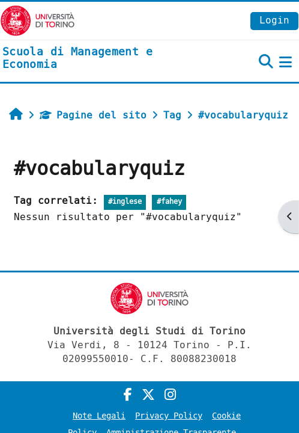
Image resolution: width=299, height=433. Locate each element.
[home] (99, 59)
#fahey (169, 202)
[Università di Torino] (37, 20)
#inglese (125, 202)
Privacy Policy (168, 416)
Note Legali (99, 416)
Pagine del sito (93, 115)
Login (274, 20)
